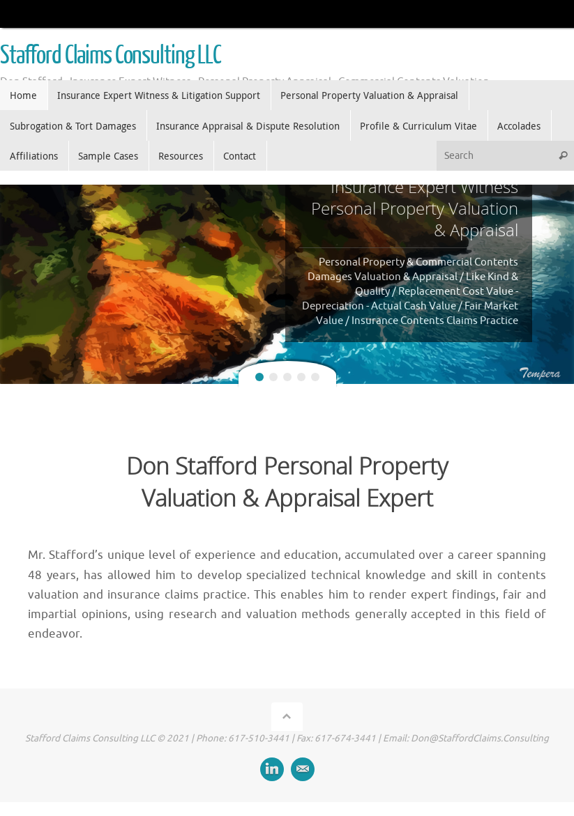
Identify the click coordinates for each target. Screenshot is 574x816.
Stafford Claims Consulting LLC (110, 56)
